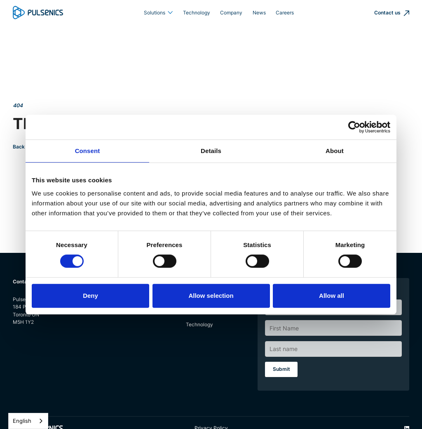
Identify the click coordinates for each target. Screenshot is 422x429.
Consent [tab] (87, 150)
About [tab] (335, 150)
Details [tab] (211, 150)
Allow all (331, 295)
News (259, 12)
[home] (38, 12)
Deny (90, 295)
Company (231, 12)
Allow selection (210, 295)
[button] (158, 12)
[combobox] (28, 421)
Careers (285, 12)
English (22, 420)
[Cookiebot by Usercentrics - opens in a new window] (354, 127)
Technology (196, 12)
